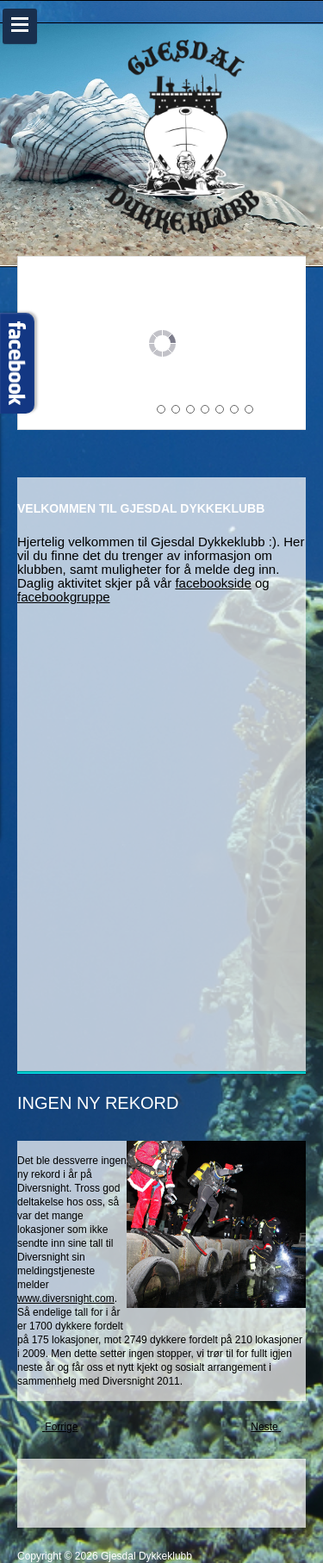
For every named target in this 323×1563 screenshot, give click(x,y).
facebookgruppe (63, 596)
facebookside (213, 583)
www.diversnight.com (66, 1298)
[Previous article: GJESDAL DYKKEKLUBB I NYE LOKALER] (53, 1427)
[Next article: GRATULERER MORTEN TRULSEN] (272, 1427)
